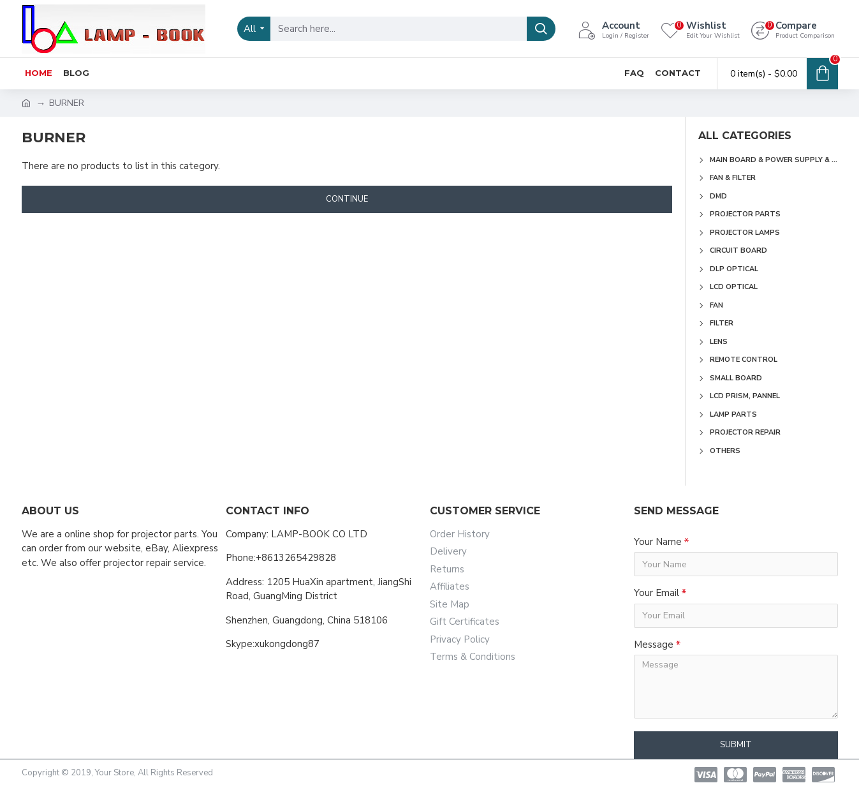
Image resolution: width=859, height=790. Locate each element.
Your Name (658, 541)
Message (653, 644)
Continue (347, 199)
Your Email (656, 592)
